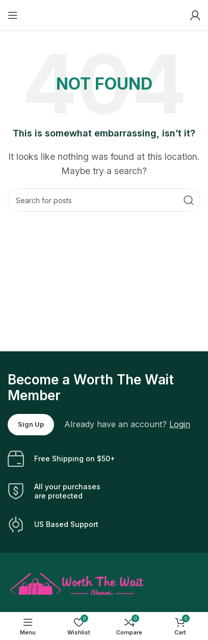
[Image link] (77, 583)
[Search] (104, 200)
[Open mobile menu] (13, 15)
